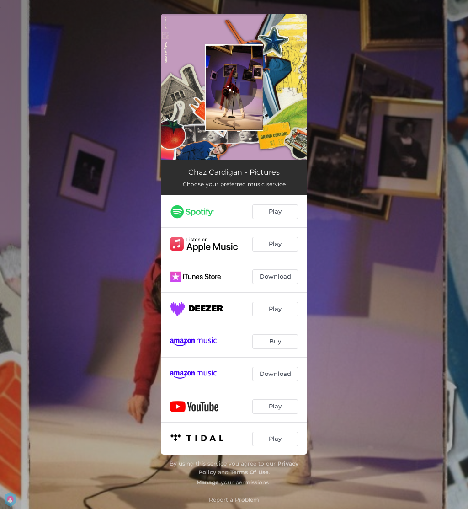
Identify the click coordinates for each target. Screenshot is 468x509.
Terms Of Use (249, 472)
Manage (208, 482)
